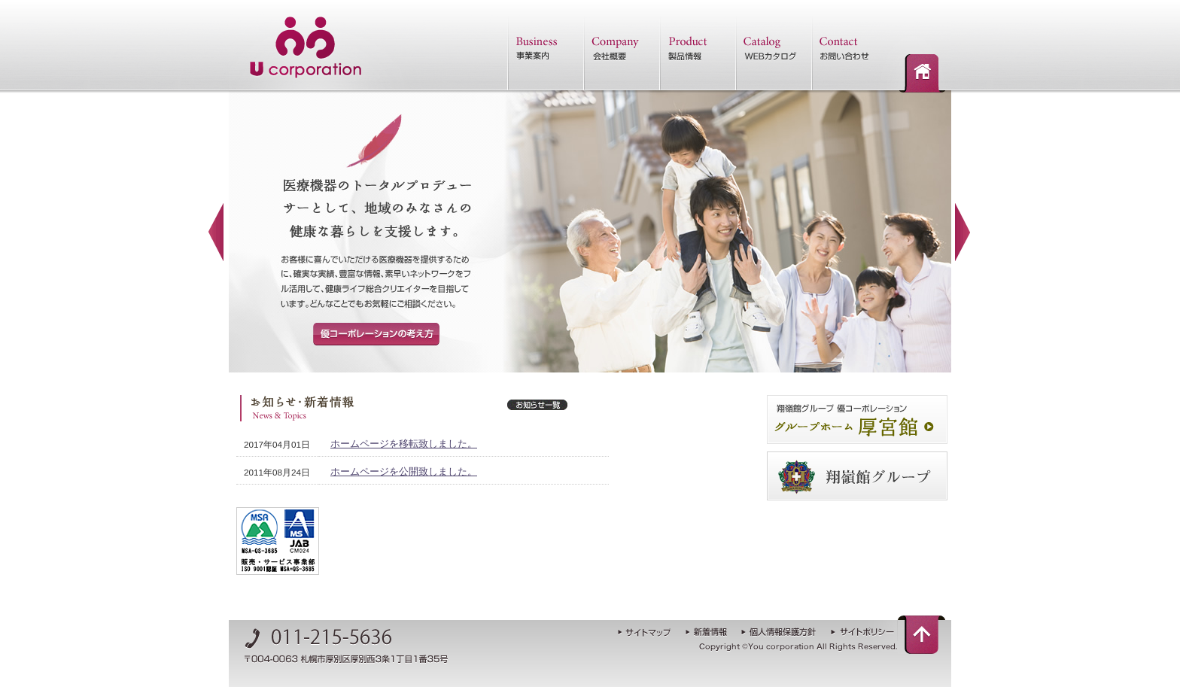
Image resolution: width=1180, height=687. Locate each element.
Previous (216, 232)
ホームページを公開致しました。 (403, 471)
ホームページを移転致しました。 (403, 443)
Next (963, 232)
